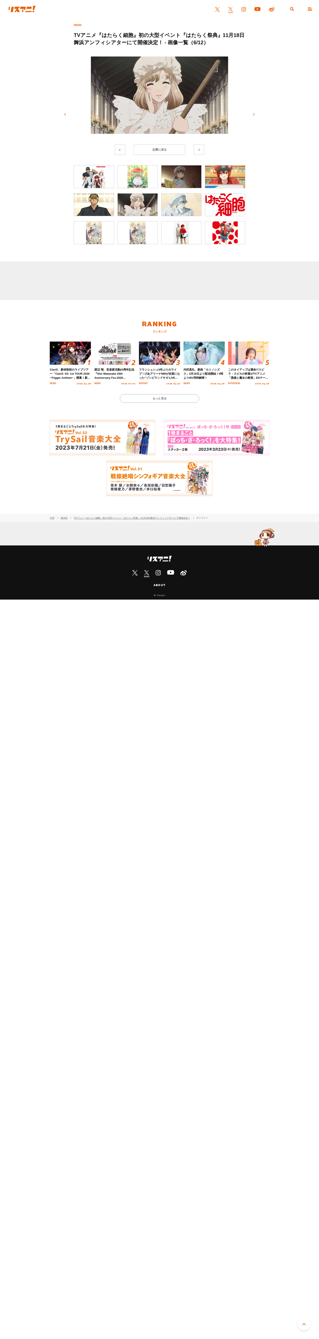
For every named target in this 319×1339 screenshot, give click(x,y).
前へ (65, 114)
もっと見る (160, 398)
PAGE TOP (304, 1324)
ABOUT (159, 584)
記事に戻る (160, 149)
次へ (253, 114)
